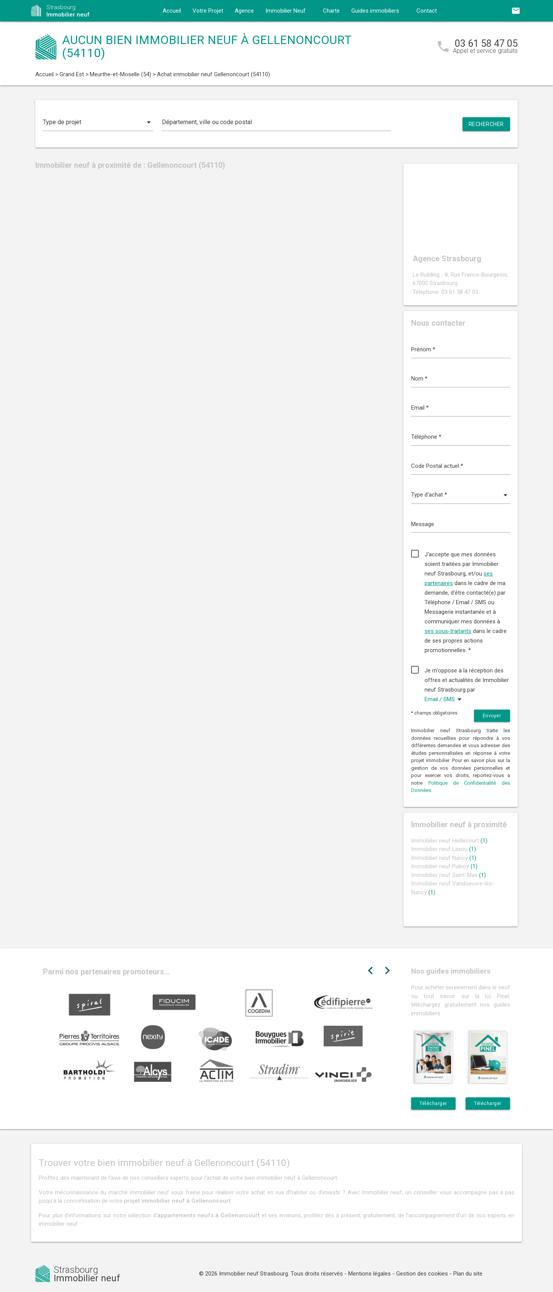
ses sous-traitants (448, 631)
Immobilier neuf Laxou (443, 849)
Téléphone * (426, 436)
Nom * (419, 378)
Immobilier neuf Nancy (443, 857)
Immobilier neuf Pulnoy (444, 866)
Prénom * (423, 349)
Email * (420, 407)
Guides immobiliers (375, 10)
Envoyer (492, 715)
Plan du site (467, 1273)
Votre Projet (208, 10)
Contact (426, 10)
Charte (331, 10)
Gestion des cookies (422, 1273)
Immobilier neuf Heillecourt (449, 840)
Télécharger (433, 1103)
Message (422, 524)
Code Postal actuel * (437, 465)
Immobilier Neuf (285, 10)
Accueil (172, 10)
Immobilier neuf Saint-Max (448, 875)
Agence (244, 10)
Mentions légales (369, 1273)
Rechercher (486, 124)
